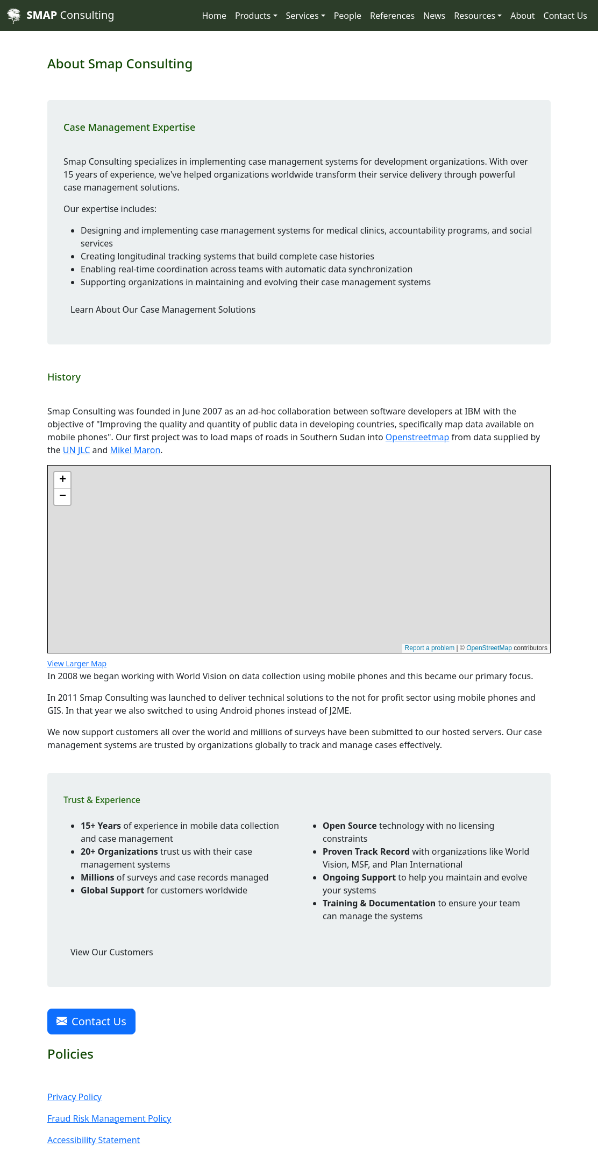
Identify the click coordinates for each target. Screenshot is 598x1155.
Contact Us (565, 16)
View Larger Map (76, 663)
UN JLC (76, 450)
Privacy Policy (74, 1097)
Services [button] (302, 16)
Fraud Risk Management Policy (109, 1118)
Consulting (60, 16)
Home (214, 16)
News (434, 16)
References (392, 16)
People (347, 16)
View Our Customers (111, 952)
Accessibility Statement (93, 1140)
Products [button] (253, 16)
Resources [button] (474, 16)
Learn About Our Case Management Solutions (162, 309)
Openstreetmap (418, 437)
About (522, 16)
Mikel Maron (135, 450)
